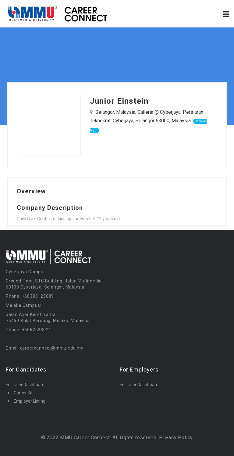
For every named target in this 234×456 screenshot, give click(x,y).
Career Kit (23, 392)
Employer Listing (29, 401)
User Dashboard (29, 384)
